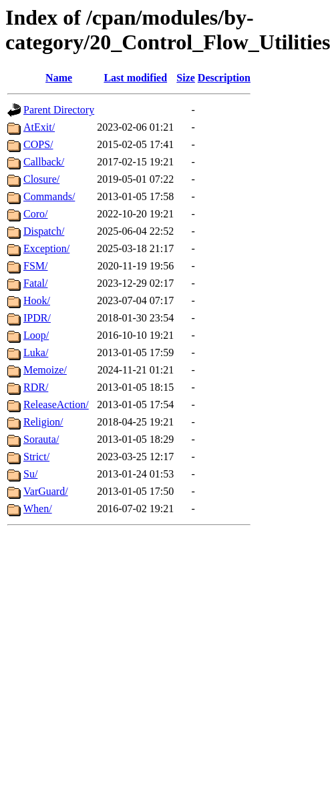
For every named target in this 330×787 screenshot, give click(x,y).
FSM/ (35, 265)
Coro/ (35, 213)
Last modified (135, 77)
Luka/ (35, 352)
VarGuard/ (45, 491)
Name (58, 77)
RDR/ (35, 387)
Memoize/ (45, 369)
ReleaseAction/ (56, 404)
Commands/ (49, 196)
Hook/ (36, 300)
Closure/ (41, 179)
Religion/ (43, 422)
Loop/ (36, 335)
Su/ (30, 474)
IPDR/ (37, 317)
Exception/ (46, 248)
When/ (37, 508)
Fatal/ (35, 283)
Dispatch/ (43, 231)
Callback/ (43, 161)
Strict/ (36, 456)
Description (224, 77)
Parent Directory (58, 109)
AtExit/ (39, 127)
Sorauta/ (41, 439)
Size (185, 77)
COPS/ (38, 144)
